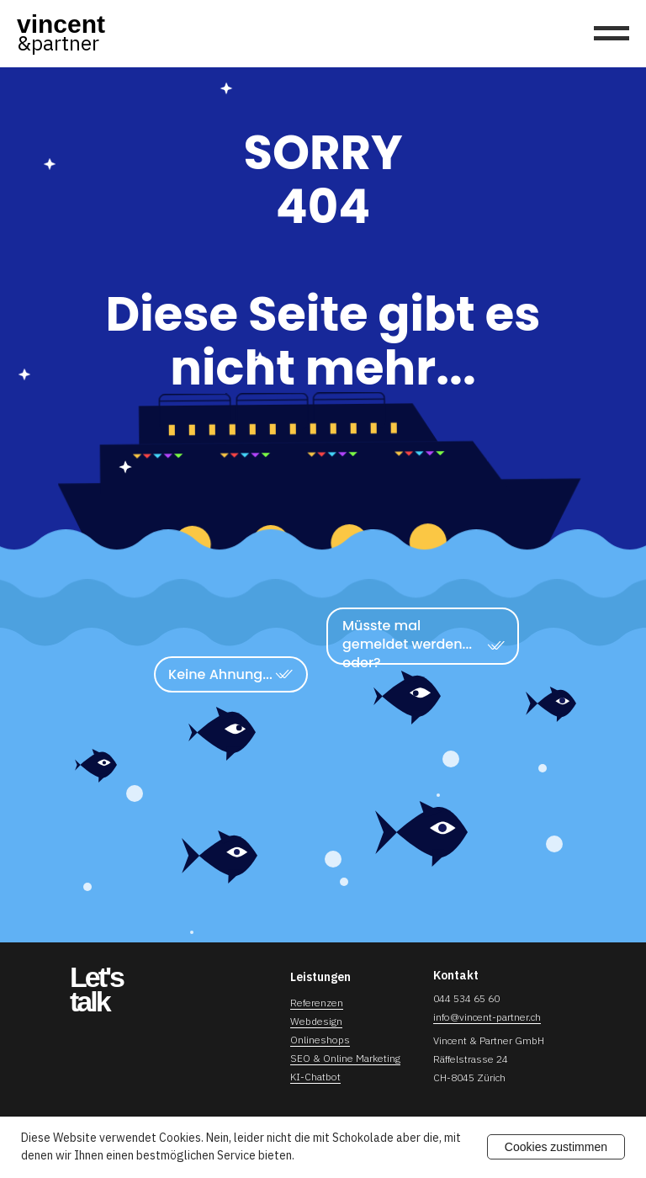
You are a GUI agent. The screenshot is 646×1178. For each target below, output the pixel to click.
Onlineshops (320, 1039)
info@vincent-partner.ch (487, 1017)
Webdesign (316, 1021)
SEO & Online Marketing (345, 1058)
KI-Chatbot (315, 1076)
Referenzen (316, 1002)
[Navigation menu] (611, 33)
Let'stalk (96, 989)
